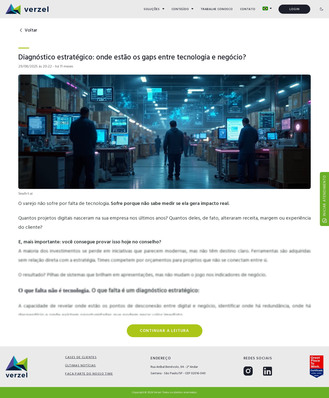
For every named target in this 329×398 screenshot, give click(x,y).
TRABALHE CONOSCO (217, 9)
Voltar (27, 30)
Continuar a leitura (164, 330)
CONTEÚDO (183, 9)
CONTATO (247, 9)
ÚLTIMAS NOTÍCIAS (80, 365)
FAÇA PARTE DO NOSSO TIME (89, 374)
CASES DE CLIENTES (81, 357)
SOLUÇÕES (154, 9)
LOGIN (294, 9)
